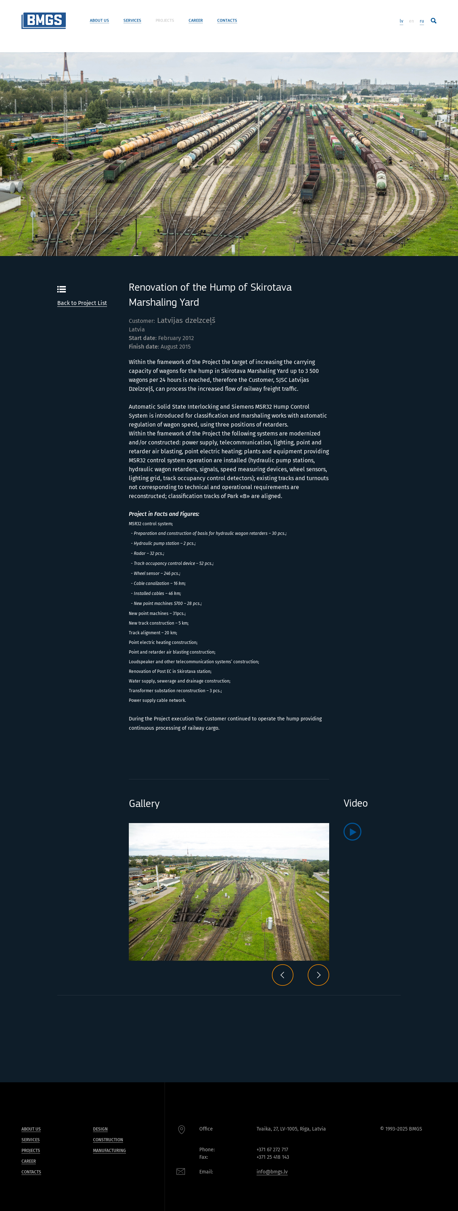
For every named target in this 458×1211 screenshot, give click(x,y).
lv (401, 21)
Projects (165, 21)
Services (132, 21)
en (411, 21)
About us (99, 21)
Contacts (227, 21)
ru (422, 21)
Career (196, 21)
